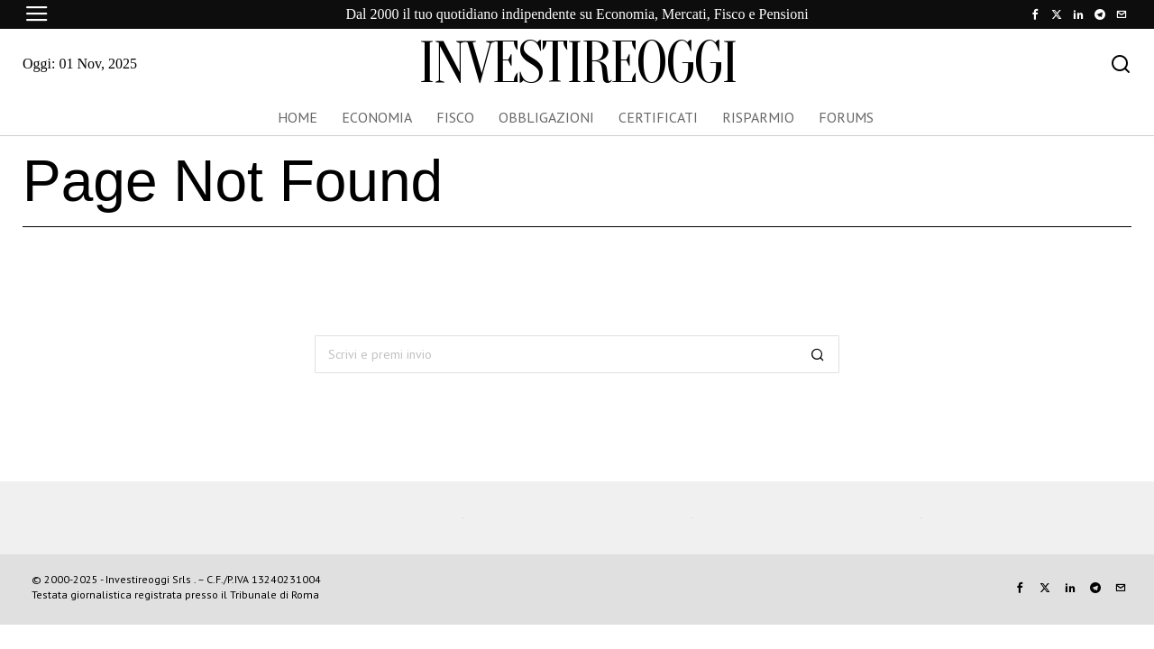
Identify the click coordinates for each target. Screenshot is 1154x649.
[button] (817, 354)
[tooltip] (1035, 14)
